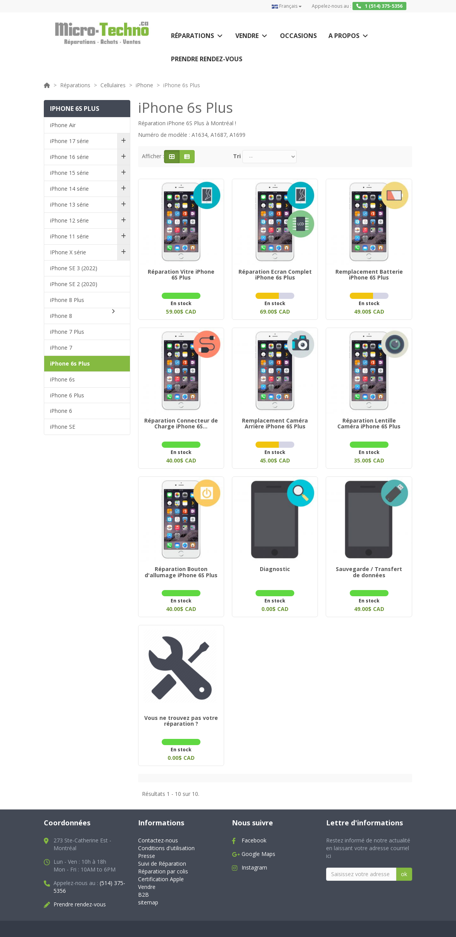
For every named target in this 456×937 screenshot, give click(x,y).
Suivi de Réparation (162, 857)
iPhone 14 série (69, 188)
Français (287, 6)
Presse (146, 849)
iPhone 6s (62, 379)
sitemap (148, 896)
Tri (237, 156)
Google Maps (258, 847)
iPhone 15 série (69, 172)
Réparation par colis (163, 865)
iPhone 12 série (69, 220)
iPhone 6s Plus (70, 363)
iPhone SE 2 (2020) (73, 284)
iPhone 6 (61, 410)
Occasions (298, 35)
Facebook (254, 834)
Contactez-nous (158, 834)
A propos (343, 35)
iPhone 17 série (69, 141)
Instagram (254, 861)
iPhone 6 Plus (67, 395)
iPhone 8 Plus (67, 300)
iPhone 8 (61, 315)
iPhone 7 (61, 347)
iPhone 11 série (69, 236)
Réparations (192, 35)
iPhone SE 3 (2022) (73, 268)
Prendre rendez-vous (206, 59)
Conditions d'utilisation (166, 842)
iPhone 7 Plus (67, 331)
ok (404, 867)
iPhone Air (63, 125)
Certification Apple (161, 873)
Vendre (247, 35)
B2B (143, 888)
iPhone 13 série (69, 204)
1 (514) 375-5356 (379, 6)
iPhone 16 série (69, 156)
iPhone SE (62, 426)
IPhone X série (68, 252)
